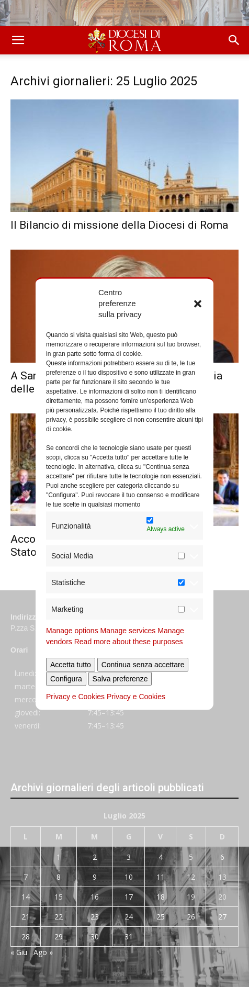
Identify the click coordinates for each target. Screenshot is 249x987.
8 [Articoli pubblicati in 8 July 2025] (58, 877)
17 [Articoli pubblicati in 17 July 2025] (128, 897)
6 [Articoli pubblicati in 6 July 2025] (222, 857)
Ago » (43, 952)
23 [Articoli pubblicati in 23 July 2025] (94, 917)
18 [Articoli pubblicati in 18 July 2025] (160, 897)
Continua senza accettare (143, 664)
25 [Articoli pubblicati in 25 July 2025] (160, 917)
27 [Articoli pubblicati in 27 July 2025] (222, 917)
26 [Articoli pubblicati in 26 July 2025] (191, 917)
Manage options (72, 630)
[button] (198, 303)
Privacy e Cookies (75, 696)
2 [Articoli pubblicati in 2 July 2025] (95, 857)
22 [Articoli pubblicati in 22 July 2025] (58, 917)
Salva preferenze (120, 679)
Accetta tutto (70, 664)
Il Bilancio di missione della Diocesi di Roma (119, 225)
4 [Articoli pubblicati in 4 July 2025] (161, 857)
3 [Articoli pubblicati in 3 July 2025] (129, 857)
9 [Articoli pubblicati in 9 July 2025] (95, 877)
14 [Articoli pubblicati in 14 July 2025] (25, 897)
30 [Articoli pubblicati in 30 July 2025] (94, 936)
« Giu (18, 952)
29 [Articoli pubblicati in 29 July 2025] (58, 936)
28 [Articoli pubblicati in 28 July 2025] (25, 936)
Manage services (128, 630)
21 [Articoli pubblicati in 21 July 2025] (25, 917)
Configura (66, 679)
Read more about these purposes (128, 641)
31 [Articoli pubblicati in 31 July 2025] (128, 936)
